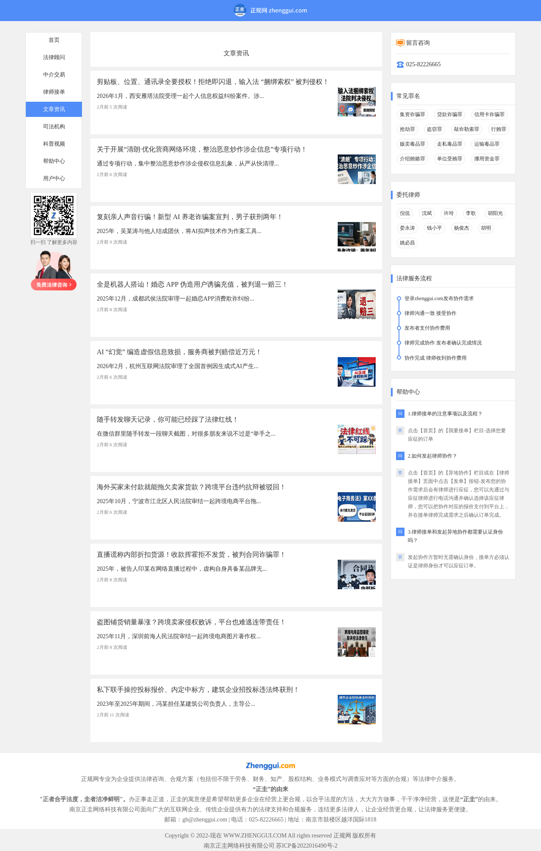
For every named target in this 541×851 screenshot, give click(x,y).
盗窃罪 (434, 129)
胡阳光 (495, 213)
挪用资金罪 (487, 159)
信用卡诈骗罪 (489, 114)
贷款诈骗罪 (449, 114)
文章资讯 (54, 109)
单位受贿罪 (449, 159)
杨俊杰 (461, 228)
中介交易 (54, 74)
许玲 (449, 213)
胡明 (486, 228)
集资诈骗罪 (412, 114)
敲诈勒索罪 (466, 129)
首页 (54, 40)
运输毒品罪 (487, 144)
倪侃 (405, 213)
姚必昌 (407, 243)
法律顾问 (54, 57)
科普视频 (54, 144)
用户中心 (54, 178)
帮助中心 (54, 161)
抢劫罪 (407, 129)
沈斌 (427, 213)
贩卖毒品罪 (412, 144)
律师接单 (54, 92)
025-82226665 (423, 64)
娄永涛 (407, 228)
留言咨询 (418, 43)
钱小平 (434, 228)
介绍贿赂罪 (412, 159)
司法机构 (54, 126)
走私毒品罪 (449, 144)
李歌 (471, 213)
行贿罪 (498, 129)
